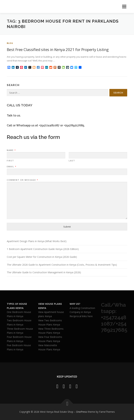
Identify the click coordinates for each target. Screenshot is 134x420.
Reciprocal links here (81, 316)
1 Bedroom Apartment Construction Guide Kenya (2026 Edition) (43, 249)
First (10, 160)
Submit (67, 226)
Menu (124, 6)
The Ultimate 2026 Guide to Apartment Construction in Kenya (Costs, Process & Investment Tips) (62, 264)
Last (72, 160)
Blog (10, 43)
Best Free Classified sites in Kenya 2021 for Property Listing (58, 49)
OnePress (81, 411)
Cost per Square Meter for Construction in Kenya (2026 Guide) (42, 256)
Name (11, 150)
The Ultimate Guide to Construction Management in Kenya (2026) (44, 272)
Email (11, 166)
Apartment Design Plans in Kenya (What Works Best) (36, 241)
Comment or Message (22, 180)
